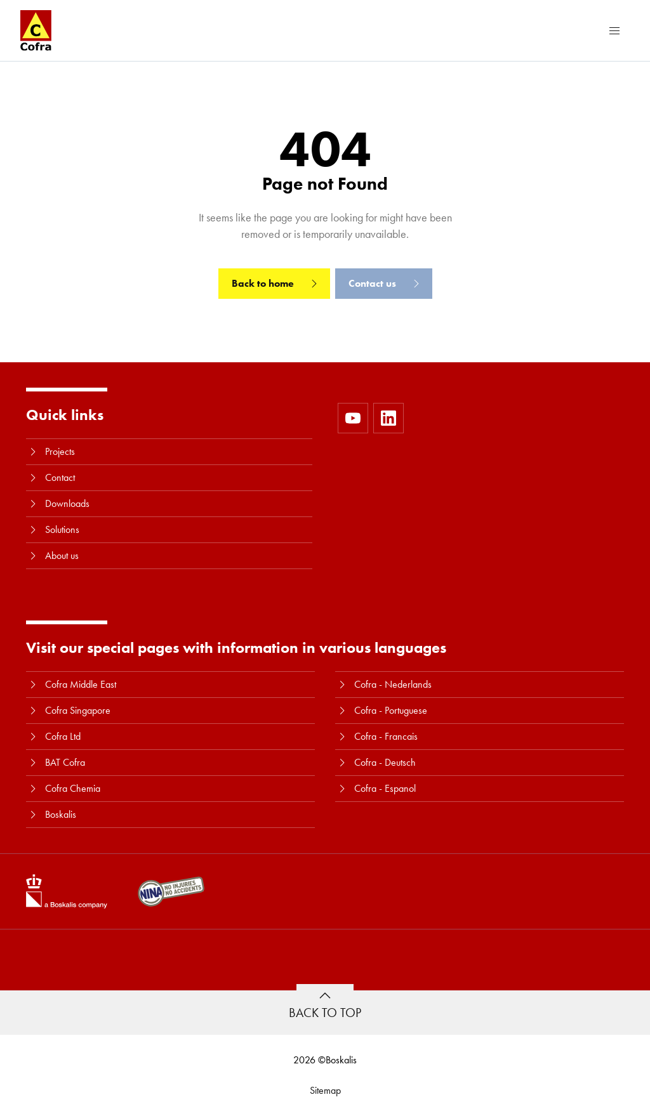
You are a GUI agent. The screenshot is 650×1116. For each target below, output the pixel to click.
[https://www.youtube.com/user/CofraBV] (353, 418)
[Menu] (614, 30)
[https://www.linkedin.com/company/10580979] (388, 418)
